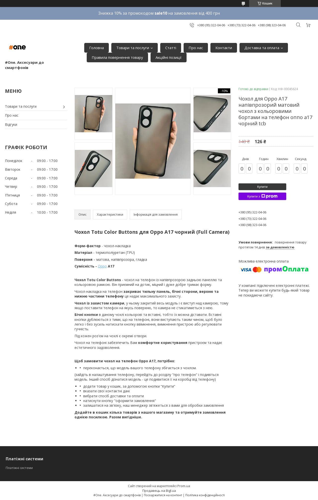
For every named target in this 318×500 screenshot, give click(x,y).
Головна (96, 47)
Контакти (223, 47)
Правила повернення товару (117, 57)
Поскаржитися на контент (163, 495)
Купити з (262, 196)
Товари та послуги (132, 47)
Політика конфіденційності (205, 495)
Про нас (196, 47)
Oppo (102, 266)
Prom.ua (183, 486)
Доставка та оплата (261, 47)
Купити (262, 187)
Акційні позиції (169, 57)
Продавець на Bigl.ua (159, 490)
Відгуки (11, 124)
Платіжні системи (19, 468)
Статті (170, 47)
